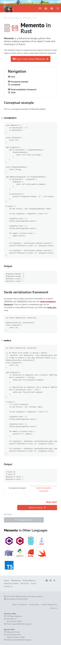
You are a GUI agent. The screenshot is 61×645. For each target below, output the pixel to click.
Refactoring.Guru (22, 596)
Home (6, 580)
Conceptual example (19, 81)
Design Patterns (14, 17)
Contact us (8, 586)
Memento (27, 17)
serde (13, 92)
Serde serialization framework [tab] (44, 489)
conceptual (15, 84)
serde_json (51, 307)
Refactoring (16, 580)
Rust (34, 17)
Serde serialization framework (23, 89)
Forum (33, 583)
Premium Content (11, 583)
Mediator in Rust (23, 520)
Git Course (24, 583)
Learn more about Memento (30, 59)
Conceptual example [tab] (17, 488)
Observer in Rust (37, 507)
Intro (13, 76)
